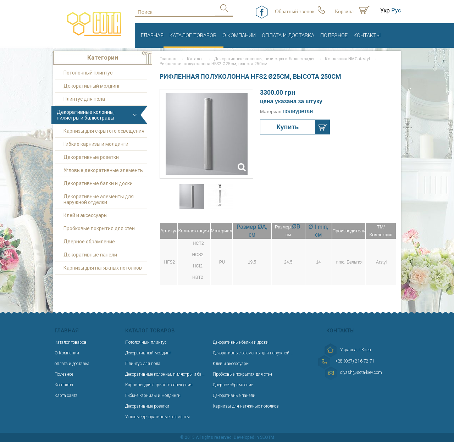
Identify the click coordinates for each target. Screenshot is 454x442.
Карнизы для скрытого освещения (103, 131)
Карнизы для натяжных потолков (102, 268)
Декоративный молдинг (91, 86)
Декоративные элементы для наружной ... (253, 352)
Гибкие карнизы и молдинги (95, 144)
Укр (385, 10)
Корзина (344, 11)
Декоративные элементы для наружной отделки (98, 199)
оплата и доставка (288, 35)
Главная (152, 35)
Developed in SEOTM (254, 437)
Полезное (334, 35)
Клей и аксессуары (85, 215)
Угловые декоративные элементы (103, 170)
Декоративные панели (90, 255)
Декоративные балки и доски (98, 183)
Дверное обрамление (89, 241)
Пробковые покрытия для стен (99, 228)
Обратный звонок (295, 11)
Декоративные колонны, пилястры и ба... (165, 374)
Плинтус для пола (84, 99)
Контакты (367, 35)
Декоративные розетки (91, 157)
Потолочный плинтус (87, 73)
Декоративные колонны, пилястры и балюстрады (86, 115)
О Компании (239, 35)
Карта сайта (66, 395)
